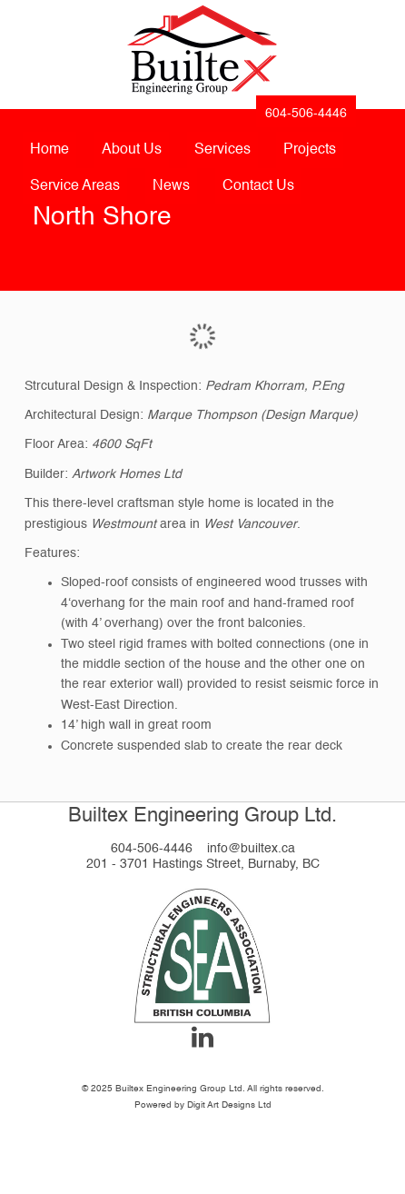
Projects (309, 150)
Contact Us (258, 186)
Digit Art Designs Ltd (229, 1104)
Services (222, 150)
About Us (132, 150)
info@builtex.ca (251, 848)
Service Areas (75, 186)
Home (49, 150)
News (171, 186)
